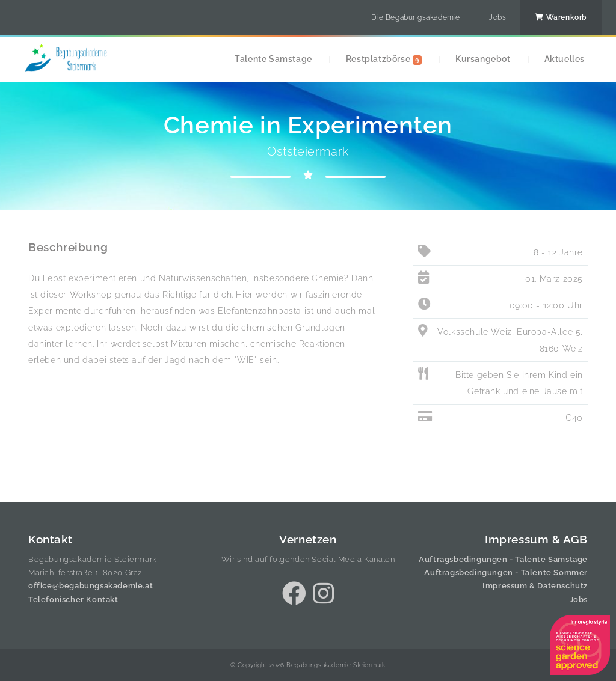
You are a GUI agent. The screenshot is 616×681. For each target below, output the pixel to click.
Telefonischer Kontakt (73, 599)
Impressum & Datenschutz (535, 585)
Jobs (497, 17)
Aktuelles (564, 58)
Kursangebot (483, 58)
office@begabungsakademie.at (90, 585)
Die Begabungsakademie (415, 17)
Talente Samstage (273, 58)
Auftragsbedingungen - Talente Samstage (503, 559)
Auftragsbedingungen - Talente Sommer (506, 572)
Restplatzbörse (384, 59)
